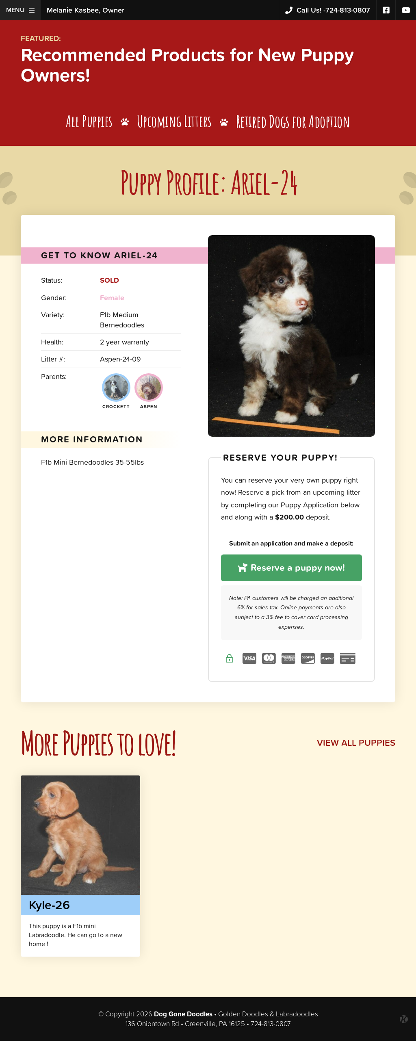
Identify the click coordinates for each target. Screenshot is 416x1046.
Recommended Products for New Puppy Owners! (204, 66)
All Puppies (88, 125)
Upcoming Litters (174, 125)
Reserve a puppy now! (291, 572)
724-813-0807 (327, 10)
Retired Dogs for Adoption (294, 125)
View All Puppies (353, 748)
